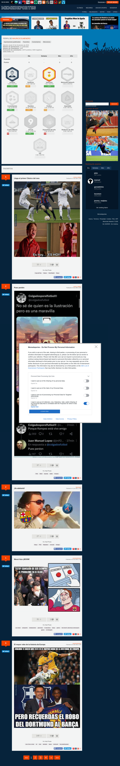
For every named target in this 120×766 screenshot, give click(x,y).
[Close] (97, 347)
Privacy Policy (72, 419)
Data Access (60, 419)
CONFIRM (45, 411)
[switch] (86, 380)
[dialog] (60, 383)
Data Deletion (47, 419)
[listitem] (60, 376)
